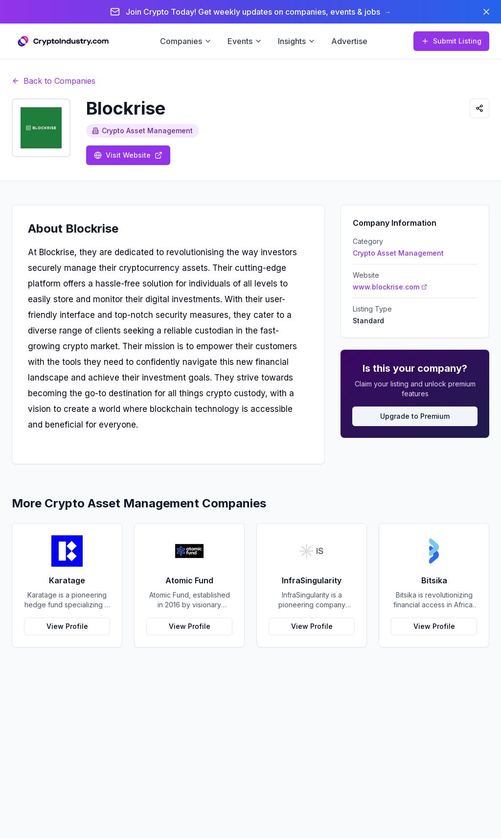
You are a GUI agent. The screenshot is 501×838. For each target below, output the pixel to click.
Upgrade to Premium (415, 416)
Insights (297, 41)
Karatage (67, 580)
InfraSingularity (312, 580)
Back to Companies (53, 81)
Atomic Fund (189, 580)
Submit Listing (451, 41)
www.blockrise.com (390, 287)
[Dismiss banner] (486, 12)
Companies (186, 41)
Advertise (349, 41)
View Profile (67, 626)
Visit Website (128, 155)
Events (245, 41)
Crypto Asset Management (142, 130)
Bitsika (434, 580)
